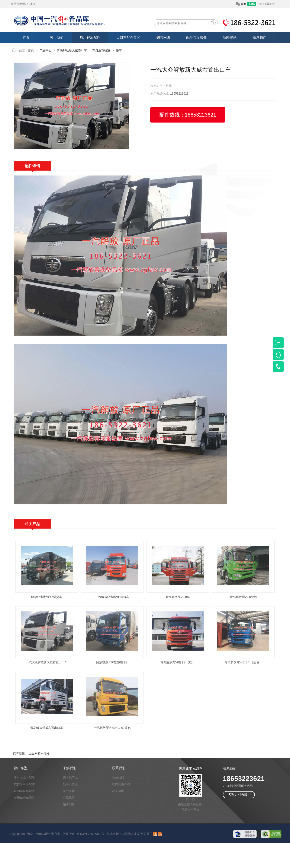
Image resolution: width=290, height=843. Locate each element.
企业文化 (69, 791)
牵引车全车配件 (24, 777)
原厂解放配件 (90, 37)
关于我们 (57, 37)
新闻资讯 (229, 37)
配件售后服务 (196, 37)
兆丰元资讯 (70, 784)
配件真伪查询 (121, 784)
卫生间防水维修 (39, 753)
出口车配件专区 (128, 37)
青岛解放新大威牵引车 (72, 50)
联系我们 (259, 37)
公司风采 (69, 797)
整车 (119, 50)
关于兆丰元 (70, 777)
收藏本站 (269, 4)
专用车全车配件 (24, 797)
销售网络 (163, 37)
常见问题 (118, 791)
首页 (26, 37)
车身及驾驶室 (101, 50)
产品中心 (45, 50)
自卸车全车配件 (24, 791)
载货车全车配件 (24, 784)
